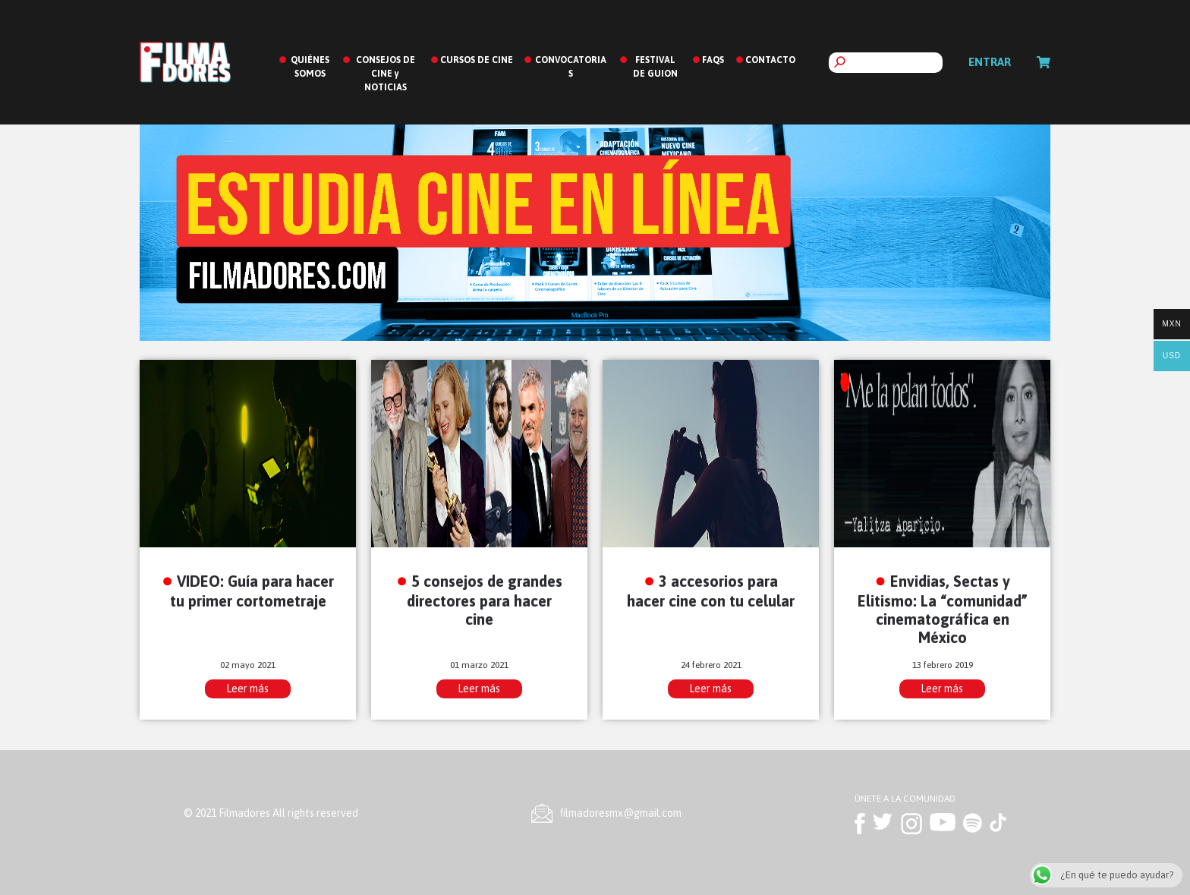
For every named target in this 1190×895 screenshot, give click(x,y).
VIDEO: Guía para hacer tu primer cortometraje (252, 590)
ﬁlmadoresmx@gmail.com (621, 813)
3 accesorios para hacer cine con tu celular (711, 590)
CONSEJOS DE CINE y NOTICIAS (385, 74)
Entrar (989, 61)
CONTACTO (770, 60)
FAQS (713, 60)
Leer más (247, 688)
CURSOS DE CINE (476, 60)
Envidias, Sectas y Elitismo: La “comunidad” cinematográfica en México (943, 609)
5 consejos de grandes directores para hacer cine (484, 600)
